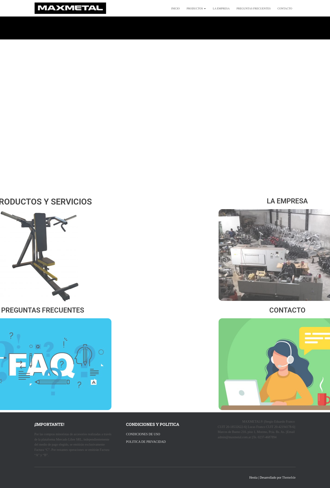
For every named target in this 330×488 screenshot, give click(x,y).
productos (196, 8)
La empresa (221, 8)
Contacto (285, 8)
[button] (205, 8)
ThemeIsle (289, 477)
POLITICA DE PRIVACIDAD (146, 442)
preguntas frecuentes (253, 8)
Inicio (175, 8)
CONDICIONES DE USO (143, 434)
